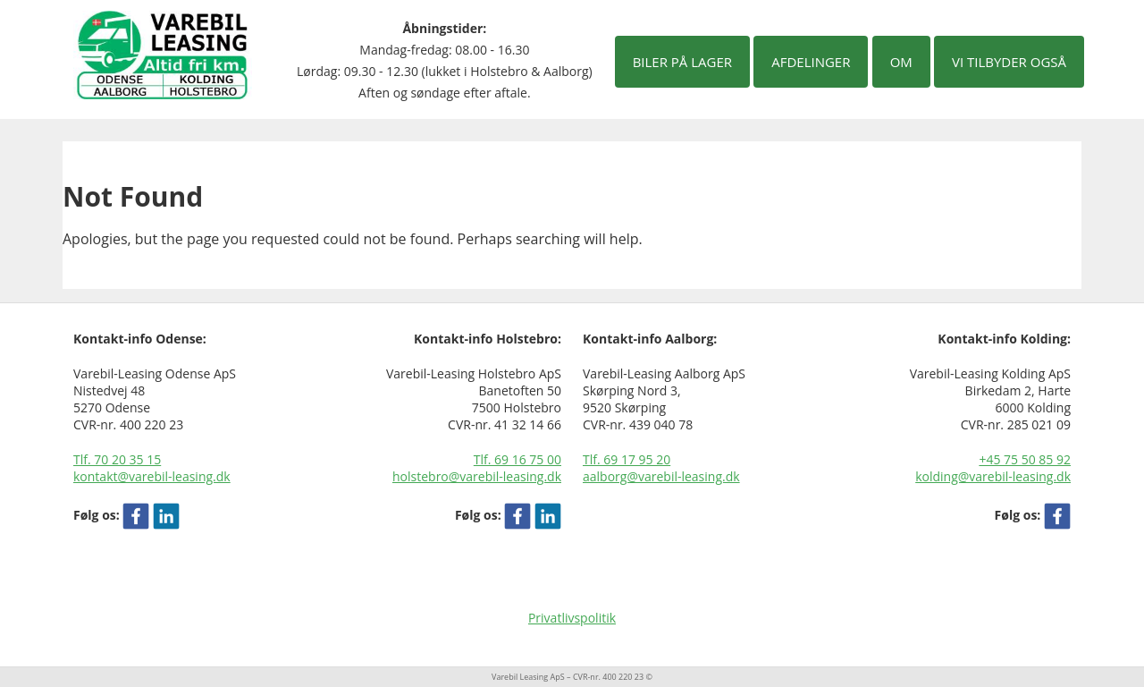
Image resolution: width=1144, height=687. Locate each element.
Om (901, 62)
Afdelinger (810, 62)
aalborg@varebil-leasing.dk (661, 476)
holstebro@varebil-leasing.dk (476, 476)
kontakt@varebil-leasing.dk (152, 476)
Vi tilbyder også (1009, 62)
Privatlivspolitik (572, 617)
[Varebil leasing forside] (162, 54)
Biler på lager (682, 62)
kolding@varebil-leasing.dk (993, 476)
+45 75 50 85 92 (1025, 459)
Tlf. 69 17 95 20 (626, 459)
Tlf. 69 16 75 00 (517, 459)
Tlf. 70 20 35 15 (117, 459)
